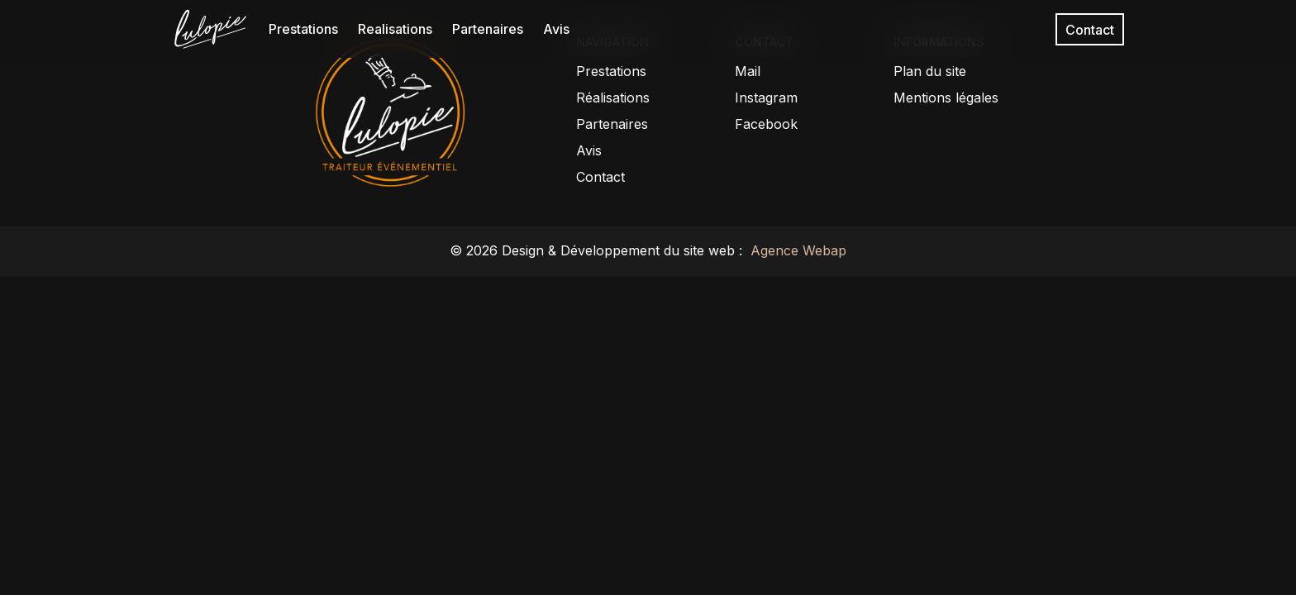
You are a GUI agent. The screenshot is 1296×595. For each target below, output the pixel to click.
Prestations (303, 29)
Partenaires (487, 29)
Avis (556, 29)
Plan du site (929, 71)
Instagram (766, 97)
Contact (1089, 29)
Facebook (766, 124)
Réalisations (613, 97)
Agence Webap (796, 250)
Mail (747, 71)
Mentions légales (945, 97)
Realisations (395, 29)
